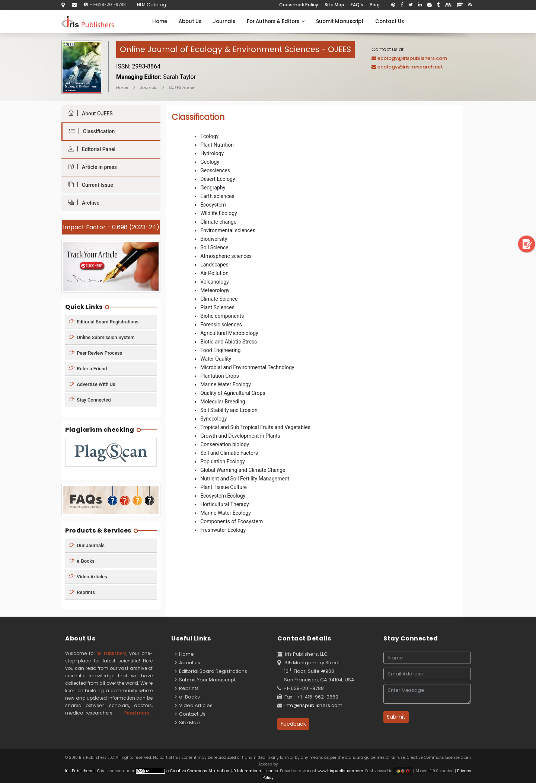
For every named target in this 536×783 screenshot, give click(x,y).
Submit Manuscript (340, 21)
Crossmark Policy (298, 4)
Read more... (138, 713)
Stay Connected (90, 399)
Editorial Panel (89, 149)
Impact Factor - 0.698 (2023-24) (111, 227)
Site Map (334, 4)
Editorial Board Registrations (103, 321)
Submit (396, 716)
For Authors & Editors (275, 21)
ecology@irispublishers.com (412, 58)
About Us (190, 21)
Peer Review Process (95, 352)
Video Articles (88, 576)
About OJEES (88, 113)
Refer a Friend (88, 368)
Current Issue (88, 185)
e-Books (82, 561)
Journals (224, 21)
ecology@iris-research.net (410, 66)
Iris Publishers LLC (83, 771)
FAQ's (357, 4)
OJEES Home (182, 87)
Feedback (293, 724)
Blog (375, 4)
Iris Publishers (111, 653)
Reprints (82, 592)
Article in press (90, 167)
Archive (81, 202)
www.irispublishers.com (340, 771)
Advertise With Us (92, 384)
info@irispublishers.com (313, 705)
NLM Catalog (151, 4)
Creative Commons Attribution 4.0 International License (224, 771)
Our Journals (87, 545)
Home (159, 21)
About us (187, 662)
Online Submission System (102, 337)
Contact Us (389, 21)
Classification (90, 131)
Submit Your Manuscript (205, 679)
